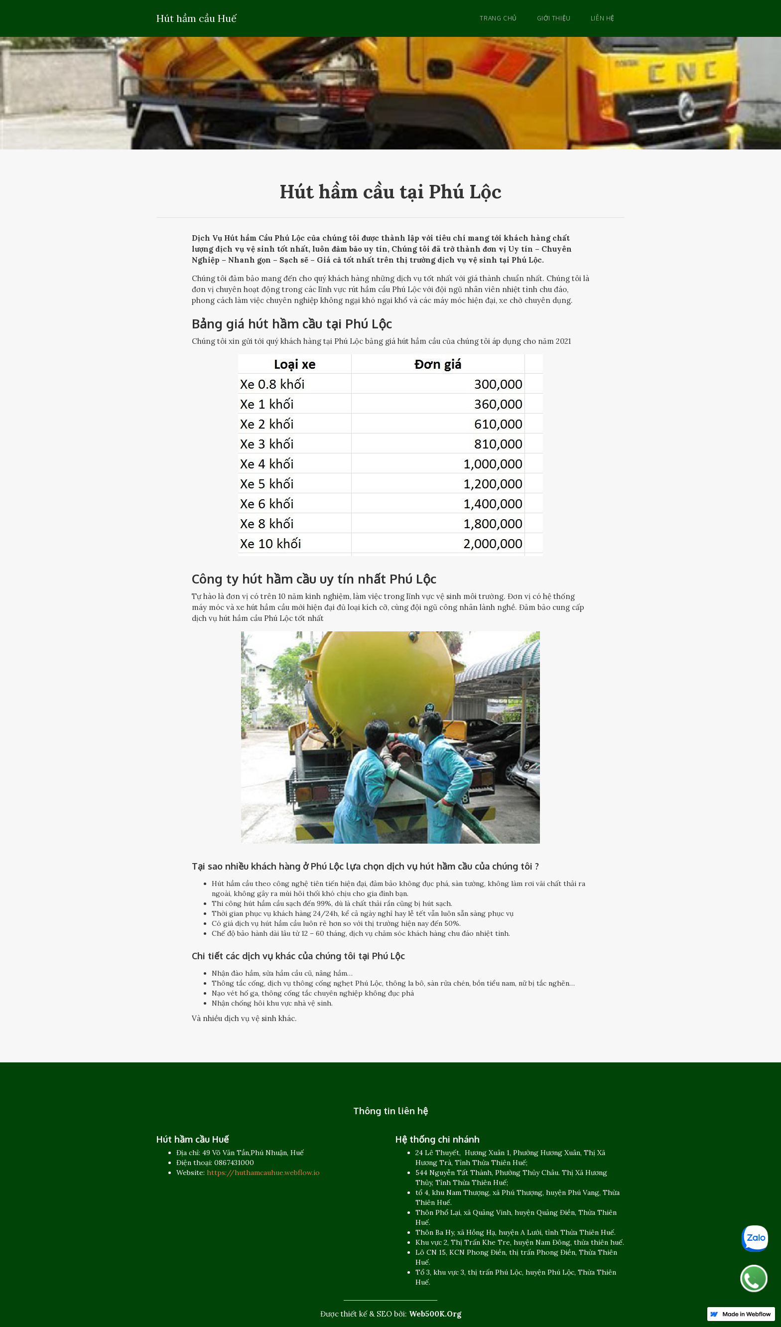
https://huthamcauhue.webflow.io (263, 1172)
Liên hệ (603, 18)
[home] (196, 16)
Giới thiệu (554, 18)
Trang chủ (498, 18)
